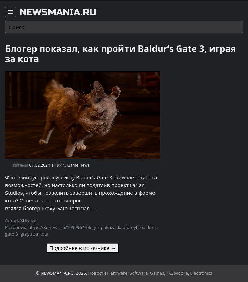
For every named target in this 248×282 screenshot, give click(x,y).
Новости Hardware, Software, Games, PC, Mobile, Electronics (150, 273)
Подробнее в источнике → (82, 247)
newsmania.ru (58, 12)
